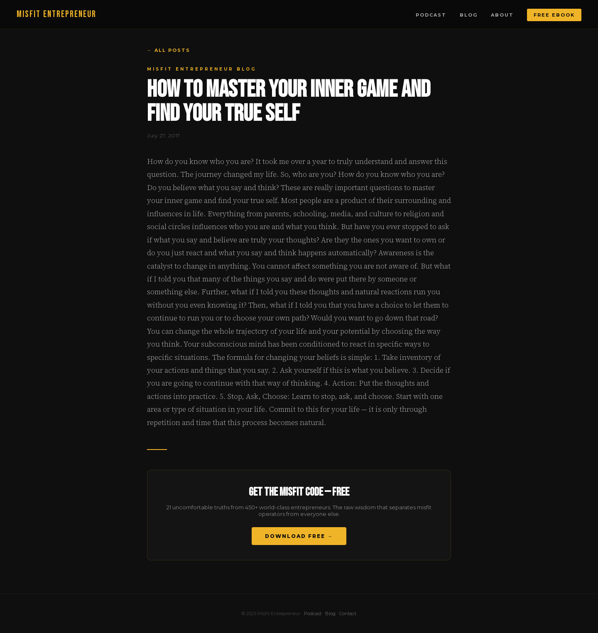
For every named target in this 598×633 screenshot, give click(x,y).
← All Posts (168, 50)
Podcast (431, 15)
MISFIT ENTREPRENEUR (56, 14)
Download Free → (299, 536)
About (502, 15)
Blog (469, 15)
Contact (347, 613)
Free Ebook (554, 15)
